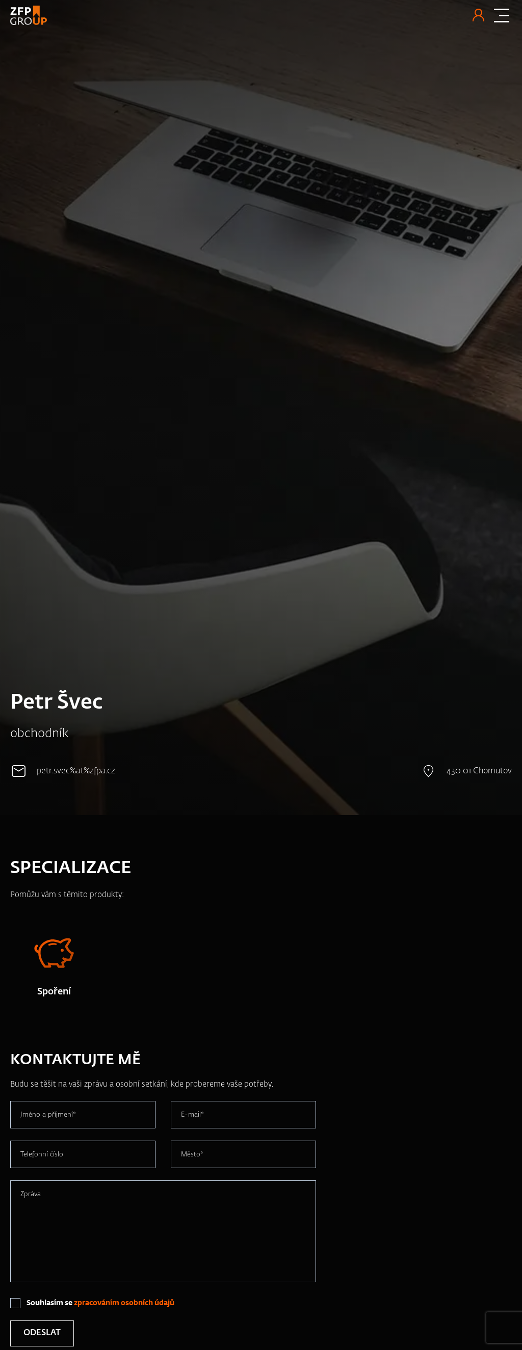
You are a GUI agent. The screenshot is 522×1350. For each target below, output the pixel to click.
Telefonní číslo (41, 1154)
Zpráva (30, 1194)
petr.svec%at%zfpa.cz (76, 771)
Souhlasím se (100, 1303)
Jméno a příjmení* (48, 1115)
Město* (192, 1154)
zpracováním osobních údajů (124, 1303)
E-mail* (192, 1115)
